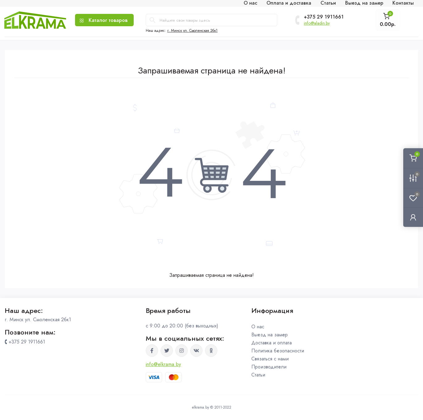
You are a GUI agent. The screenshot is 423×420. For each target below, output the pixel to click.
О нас (257, 326)
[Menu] (104, 20)
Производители (269, 366)
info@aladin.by (317, 23)
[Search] (152, 20)
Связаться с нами (270, 358)
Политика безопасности (277, 350)
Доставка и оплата (271, 342)
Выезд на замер (269, 334)
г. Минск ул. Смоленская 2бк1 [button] (192, 30)
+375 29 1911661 (324, 17)
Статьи (258, 374)
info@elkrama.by (163, 364)
